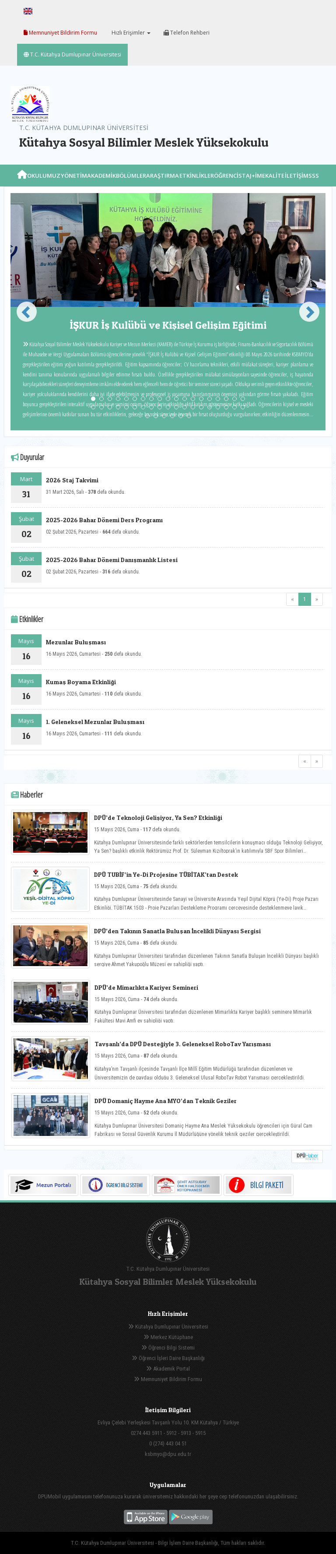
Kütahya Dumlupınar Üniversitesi (168, 1326)
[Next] (317, 599)
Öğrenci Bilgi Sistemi (168, 1347)
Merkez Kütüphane (168, 1337)
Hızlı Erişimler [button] (130, 32)
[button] (23, 311)
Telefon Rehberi (187, 32)
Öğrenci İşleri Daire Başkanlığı (168, 1358)
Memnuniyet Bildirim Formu (60, 32)
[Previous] (292, 599)
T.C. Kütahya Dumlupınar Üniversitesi (72, 54)
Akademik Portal (168, 1368)
